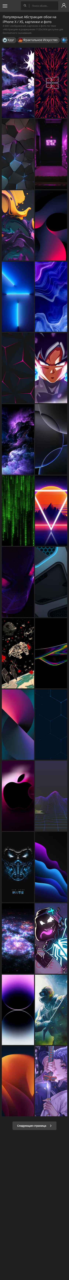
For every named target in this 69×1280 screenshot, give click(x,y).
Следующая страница (34, 1125)
